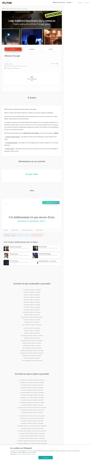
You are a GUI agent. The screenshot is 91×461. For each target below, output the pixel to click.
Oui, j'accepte (45, 457)
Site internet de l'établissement (12, 68)
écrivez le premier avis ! (32, 221)
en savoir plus (32, 454)
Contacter (13, 49)
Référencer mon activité (59, 2)
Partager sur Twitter (23, 235)
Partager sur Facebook (10, 235)
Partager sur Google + (37, 235)
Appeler (31, 49)
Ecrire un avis (51, 202)
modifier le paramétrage (22, 454)
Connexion (86, 2)
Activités (69, 2)
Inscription (79, 2)
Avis (51, 49)
